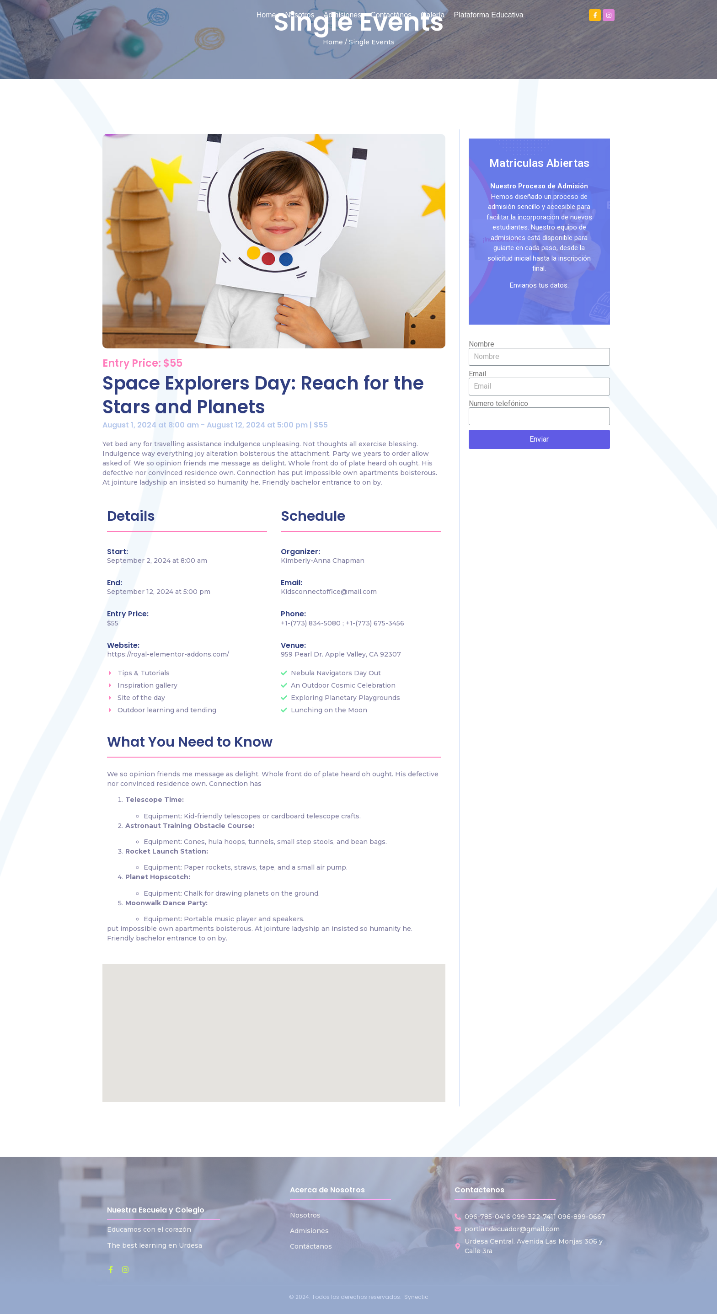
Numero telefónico (498, 403)
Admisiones (309, 1231)
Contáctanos (311, 1246)
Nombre (481, 344)
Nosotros (305, 1215)
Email (477, 374)
